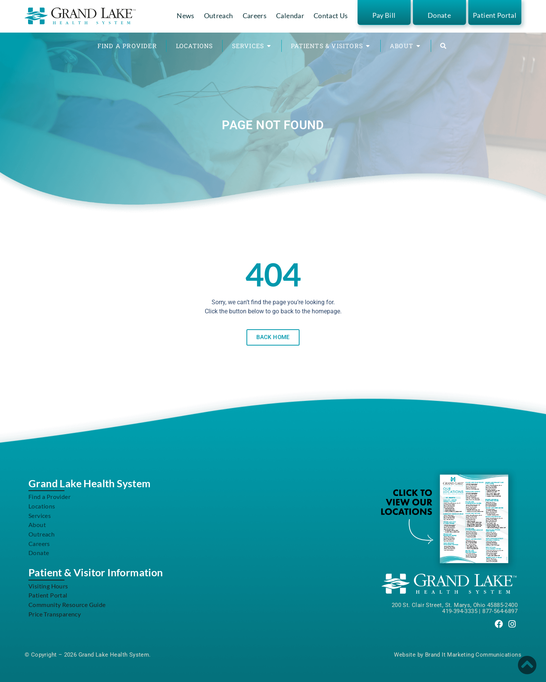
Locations (41, 506)
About (37, 524)
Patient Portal (494, 15)
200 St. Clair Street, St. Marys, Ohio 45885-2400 (455, 605)
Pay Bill (384, 15)
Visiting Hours (48, 586)
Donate (439, 15)
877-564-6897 (500, 611)
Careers (255, 15)
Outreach (218, 15)
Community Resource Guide (67, 604)
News (185, 15)
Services (39, 515)
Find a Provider (49, 496)
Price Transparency (54, 614)
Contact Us (331, 15)
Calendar (290, 15)
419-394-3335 (459, 611)
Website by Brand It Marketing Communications (457, 654)
